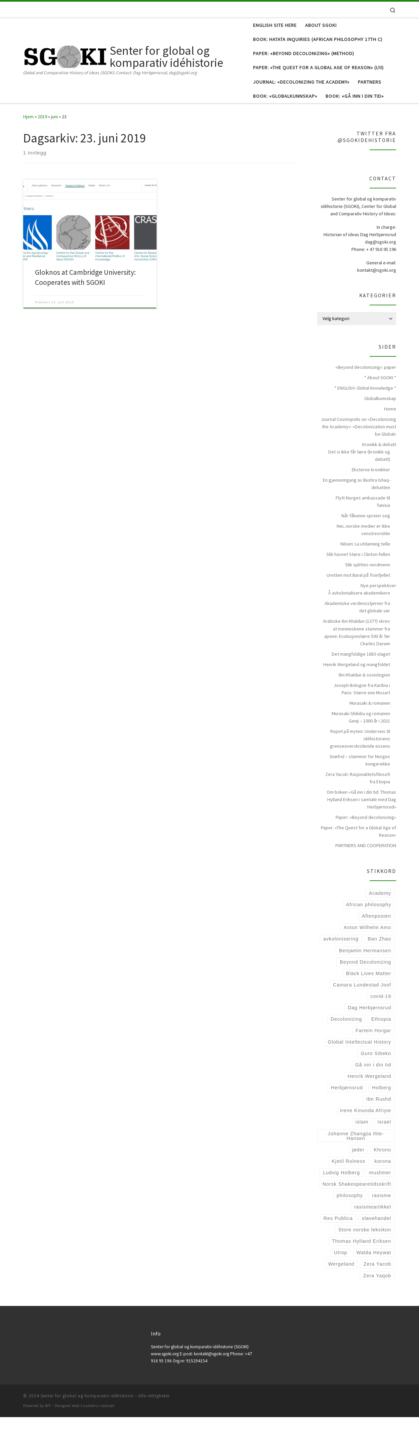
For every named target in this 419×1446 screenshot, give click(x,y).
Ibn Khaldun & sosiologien (364, 704)
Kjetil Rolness (348, 1190)
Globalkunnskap (380, 427)
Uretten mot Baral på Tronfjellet (358, 604)
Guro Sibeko (376, 1082)
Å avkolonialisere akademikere (359, 622)
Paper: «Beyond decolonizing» (366, 846)
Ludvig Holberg (341, 1201)
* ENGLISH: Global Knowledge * (365, 417)
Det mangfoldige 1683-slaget (361, 683)
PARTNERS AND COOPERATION (365, 874)
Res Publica (338, 1247)
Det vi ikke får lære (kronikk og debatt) (359, 484)
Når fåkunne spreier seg (365, 545)
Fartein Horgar (373, 1059)
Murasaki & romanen (369, 732)
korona (383, 1190)
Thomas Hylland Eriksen (361, 1270)
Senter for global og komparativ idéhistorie (87, 1425)
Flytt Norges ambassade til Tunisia (363, 530)
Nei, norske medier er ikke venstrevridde (363, 559)
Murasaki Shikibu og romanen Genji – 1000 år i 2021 (361, 746)
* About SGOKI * (380, 406)
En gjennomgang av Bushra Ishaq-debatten (356, 512)
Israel (384, 1151)
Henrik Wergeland (369, 1105)
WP (48, 1434)
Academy (380, 922)
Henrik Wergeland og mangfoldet (356, 693)
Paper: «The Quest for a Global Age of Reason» (358, 860)
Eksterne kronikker (371, 498)
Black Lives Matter (368, 1002)
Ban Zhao (379, 968)
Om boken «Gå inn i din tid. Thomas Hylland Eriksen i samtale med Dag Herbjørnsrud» (361, 828)
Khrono (382, 1178)
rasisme (381, 1224)
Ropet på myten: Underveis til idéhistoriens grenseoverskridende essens (360, 767)
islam (361, 1151)
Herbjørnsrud (347, 1116)
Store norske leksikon (364, 1258)
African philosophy (368, 933)
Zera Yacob (377, 1293)
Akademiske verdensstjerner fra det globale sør (357, 636)
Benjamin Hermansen (365, 979)
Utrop (340, 1281)
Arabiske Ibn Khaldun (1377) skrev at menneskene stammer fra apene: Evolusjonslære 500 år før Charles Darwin (356, 661)
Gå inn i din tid (373, 1093)
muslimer (380, 1201)
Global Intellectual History (359, 1070)
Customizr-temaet (98, 1434)
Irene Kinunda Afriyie (365, 1139)
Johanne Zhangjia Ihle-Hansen (356, 1165)
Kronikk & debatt (379, 473)
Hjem (28, 145)
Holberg (381, 1116)
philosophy (350, 1224)
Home (390, 438)
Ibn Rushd (378, 1128)
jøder (358, 1178)
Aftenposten (376, 945)
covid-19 (380, 1025)
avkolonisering (341, 968)
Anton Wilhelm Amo (367, 956)
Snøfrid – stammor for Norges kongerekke (360, 789)
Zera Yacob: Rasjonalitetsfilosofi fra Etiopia (357, 807)
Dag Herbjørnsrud (369, 1036)
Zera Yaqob (377, 1304)
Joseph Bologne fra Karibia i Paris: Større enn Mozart (362, 718)
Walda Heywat (374, 1281)
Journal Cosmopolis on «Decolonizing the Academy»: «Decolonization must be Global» (358, 455)
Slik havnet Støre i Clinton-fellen (358, 583)
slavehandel (376, 1247)
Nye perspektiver (378, 615)
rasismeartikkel (372, 1235)
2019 (42, 145)
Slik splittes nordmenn (367, 594)
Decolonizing (346, 1048)
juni (54, 145)
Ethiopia (381, 1048)
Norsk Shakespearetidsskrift (357, 1213)
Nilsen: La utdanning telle (365, 573)
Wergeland (341, 1293)
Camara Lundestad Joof (362, 1013)
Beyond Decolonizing (365, 991)
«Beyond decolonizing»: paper (365, 396)
